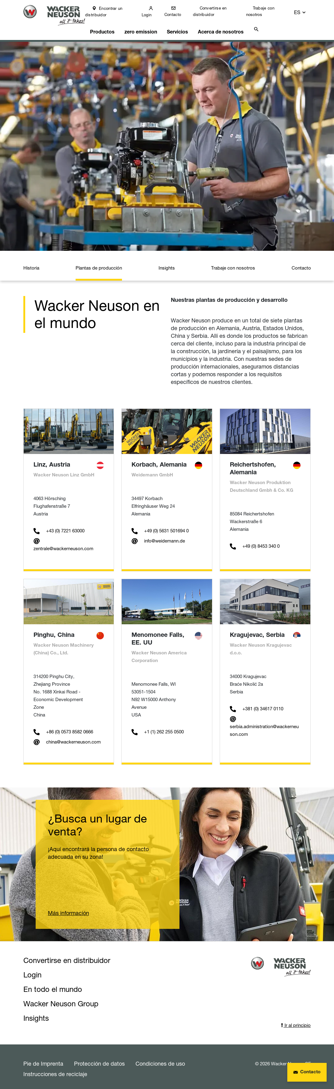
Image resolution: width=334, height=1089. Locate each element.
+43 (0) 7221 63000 (58, 527)
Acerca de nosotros (222, 27)
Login (152, 14)
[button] (305, 11)
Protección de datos (99, 1059)
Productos (107, 27)
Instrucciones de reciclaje (55, 1070)
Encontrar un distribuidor (110, 11)
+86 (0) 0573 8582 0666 (63, 728)
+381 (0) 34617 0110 (256, 705)
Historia (31, 264)
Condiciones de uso (160, 1059)
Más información (68, 909)
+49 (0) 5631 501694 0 (160, 527)
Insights (167, 264)
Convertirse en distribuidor (215, 11)
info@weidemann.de (158, 537)
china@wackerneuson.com (67, 738)
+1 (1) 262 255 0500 (158, 728)
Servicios (180, 27)
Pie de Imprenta (43, 1059)
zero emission (144, 27)
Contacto (178, 14)
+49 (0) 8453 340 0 (255, 542)
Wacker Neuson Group (60, 999)
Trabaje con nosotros (264, 11)
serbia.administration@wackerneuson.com (264, 722)
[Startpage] (57, 16)
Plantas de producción (99, 264)
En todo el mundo (52, 985)
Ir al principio (296, 1021)
